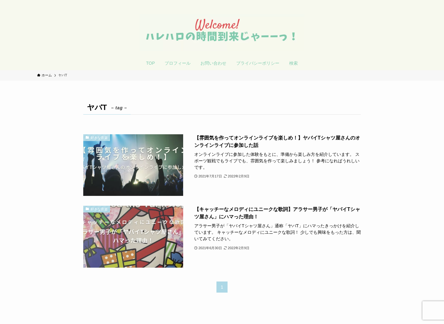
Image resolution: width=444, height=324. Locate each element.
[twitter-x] (387, 3)
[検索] (403, 3)
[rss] (395, 3)
